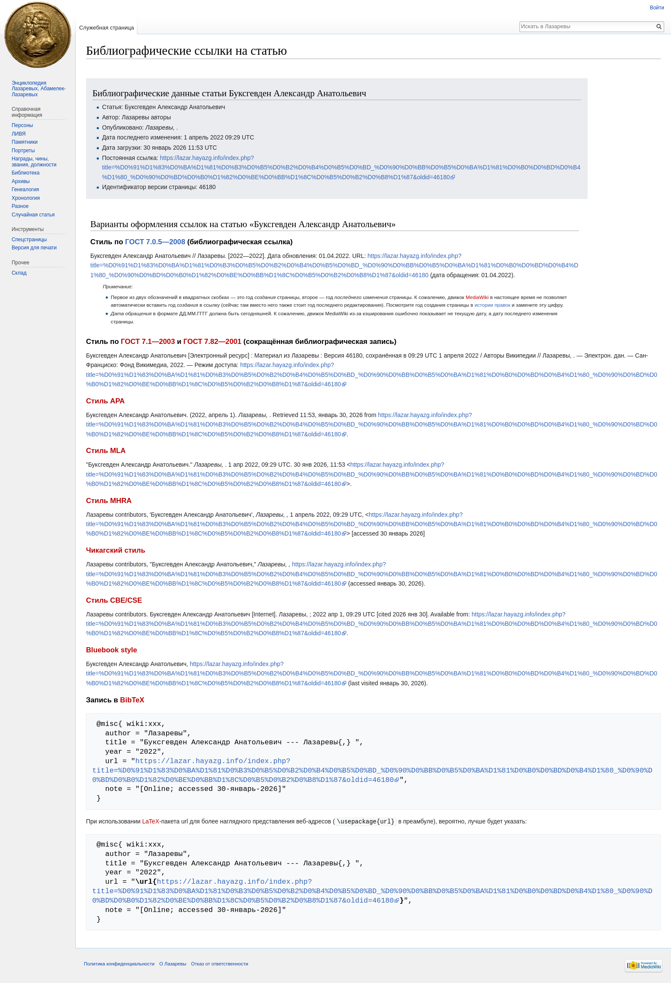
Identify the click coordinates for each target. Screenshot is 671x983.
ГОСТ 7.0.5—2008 (155, 242)
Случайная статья (33, 215)
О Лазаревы (172, 963)
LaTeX (150, 821)
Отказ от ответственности (219, 963)
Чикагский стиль (115, 550)
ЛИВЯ (19, 134)
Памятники (25, 142)
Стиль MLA (106, 451)
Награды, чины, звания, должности (34, 162)
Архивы (21, 181)
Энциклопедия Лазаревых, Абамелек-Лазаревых (38, 89)
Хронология (26, 198)
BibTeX (132, 700)
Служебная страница (106, 27)
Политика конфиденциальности (119, 963)
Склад (19, 273)
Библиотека (25, 173)
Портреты (23, 151)
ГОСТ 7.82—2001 (212, 342)
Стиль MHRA (109, 501)
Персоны (22, 125)
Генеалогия (25, 189)
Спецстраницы (29, 240)
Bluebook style (111, 650)
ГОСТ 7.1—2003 (148, 342)
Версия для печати (34, 248)
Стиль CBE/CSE (114, 600)
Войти (657, 8)
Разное (20, 206)
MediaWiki (477, 297)
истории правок (493, 305)
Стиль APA (105, 401)
